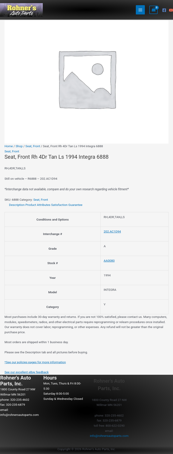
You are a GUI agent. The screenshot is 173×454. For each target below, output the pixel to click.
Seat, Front (32, 146)
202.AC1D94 (112, 231)
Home (9, 146)
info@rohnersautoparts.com (19, 415)
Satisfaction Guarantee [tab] (66, 205)
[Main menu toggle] (140, 9)
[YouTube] (171, 10)
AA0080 (109, 260)
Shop (19, 146)
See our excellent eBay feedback (27, 372)
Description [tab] (17, 205)
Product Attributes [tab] (37, 205)
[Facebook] (164, 10)
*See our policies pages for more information (35, 362)
